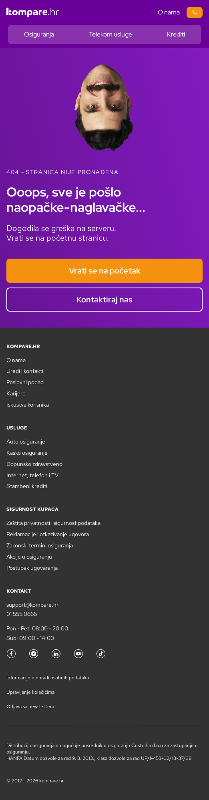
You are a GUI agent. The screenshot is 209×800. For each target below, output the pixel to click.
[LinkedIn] (56, 653)
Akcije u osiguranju (29, 556)
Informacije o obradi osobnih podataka (47, 677)
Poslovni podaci (25, 382)
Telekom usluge (110, 34)
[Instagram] (33, 653)
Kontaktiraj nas (104, 299)
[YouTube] (78, 653)
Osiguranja (39, 34)
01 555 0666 (21, 614)
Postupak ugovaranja (32, 567)
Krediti (176, 34)
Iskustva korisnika (27, 404)
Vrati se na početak (105, 270)
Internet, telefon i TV (32, 475)
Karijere (16, 393)
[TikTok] (101, 653)
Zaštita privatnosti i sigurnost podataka (53, 523)
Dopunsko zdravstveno (34, 464)
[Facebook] (11, 653)
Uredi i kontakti (24, 371)
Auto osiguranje (25, 441)
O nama (169, 12)
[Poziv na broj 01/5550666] (195, 12)
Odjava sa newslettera (30, 706)
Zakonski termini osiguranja (39, 545)
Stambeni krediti (26, 486)
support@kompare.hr (32, 604)
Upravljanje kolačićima (30, 692)
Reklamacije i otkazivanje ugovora (47, 534)
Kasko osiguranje (27, 452)
